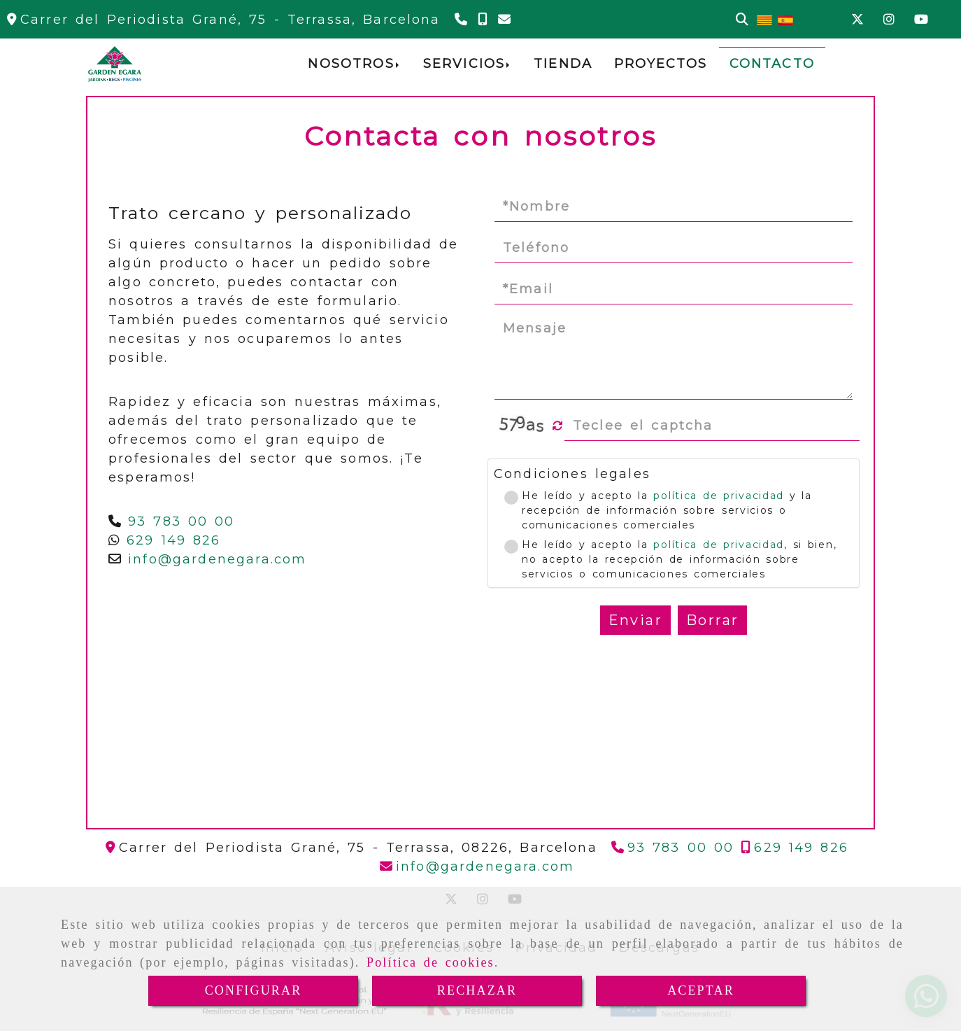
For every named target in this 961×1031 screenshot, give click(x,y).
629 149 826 (174, 540)
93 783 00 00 (181, 521)
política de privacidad (718, 495)
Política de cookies (430, 962)
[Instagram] (889, 19)
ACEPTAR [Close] (700, 990)
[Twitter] (857, 19)
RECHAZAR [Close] (477, 990)
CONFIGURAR (253, 990)
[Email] (673, 289)
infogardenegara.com (217, 559)
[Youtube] (921, 19)
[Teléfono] (463, 19)
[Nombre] (673, 206)
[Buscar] (742, 20)
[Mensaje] (673, 357)
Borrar (712, 620)
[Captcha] (712, 425)
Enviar (635, 620)
